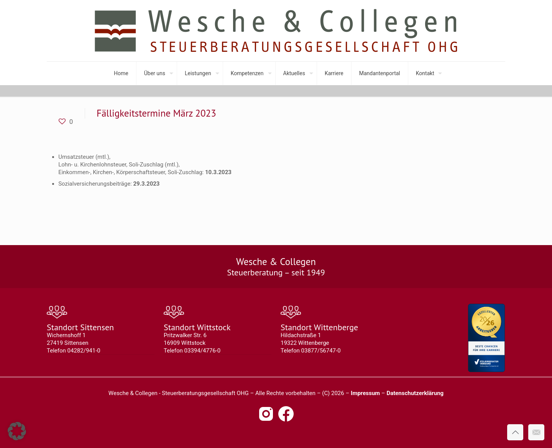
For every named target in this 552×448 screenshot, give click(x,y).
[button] (17, 431)
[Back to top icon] (515, 432)
